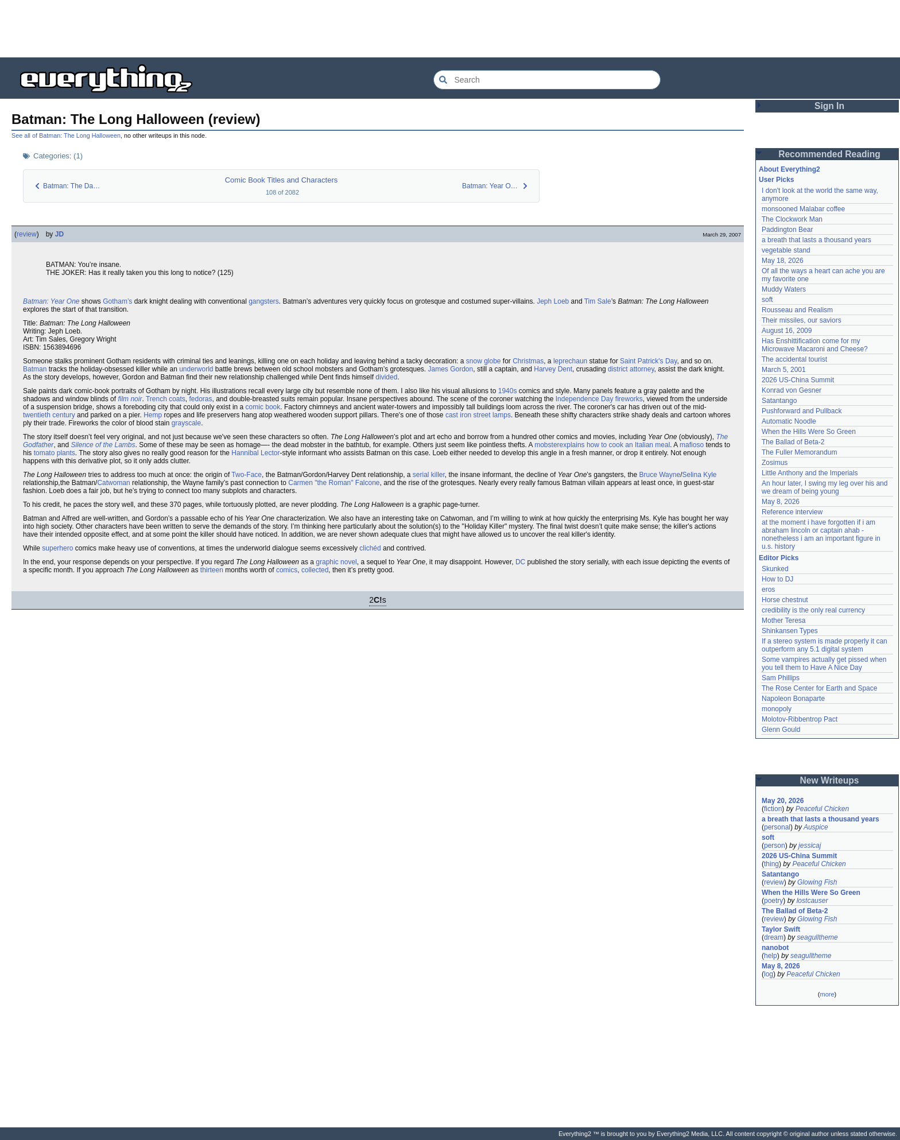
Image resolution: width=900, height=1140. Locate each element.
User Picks (776, 180)
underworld (196, 369)
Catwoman (113, 483)
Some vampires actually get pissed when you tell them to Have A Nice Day (824, 664)
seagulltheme (817, 937)
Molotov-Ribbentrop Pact (799, 719)
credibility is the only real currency (813, 610)
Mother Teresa (783, 620)
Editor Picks (778, 558)
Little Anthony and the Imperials (810, 473)
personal (777, 827)
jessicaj (809, 846)
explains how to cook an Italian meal (615, 445)
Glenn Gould (781, 730)
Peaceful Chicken (822, 809)
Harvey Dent (553, 369)
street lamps (492, 415)
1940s (507, 391)
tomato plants (54, 453)
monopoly (777, 709)
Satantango (779, 401)
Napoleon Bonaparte (793, 699)
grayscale (186, 423)
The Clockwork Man (792, 219)
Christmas (528, 361)
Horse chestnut (785, 600)
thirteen (211, 570)
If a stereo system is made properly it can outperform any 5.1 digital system (824, 645)
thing (771, 864)
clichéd (370, 548)
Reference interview (792, 512)
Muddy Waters (784, 289)
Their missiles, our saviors (801, 320)
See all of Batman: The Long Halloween (66, 135)
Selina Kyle (699, 475)
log (768, 974)
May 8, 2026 (781, 502)
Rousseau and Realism (797, 310)
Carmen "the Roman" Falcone (333, 483)
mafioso (692, 445)
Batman (34, 369)
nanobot (775, 948)
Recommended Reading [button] (829, 154)
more (827, 994)
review (27, 234)
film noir (130, 399)
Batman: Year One (51, 301)
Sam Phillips (781, 678)
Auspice (816, 827)
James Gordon (451, 369)
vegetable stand (786, 250)
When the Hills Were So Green (809, 432)
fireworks (629, 399)
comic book (263, 407)
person (774, 846)
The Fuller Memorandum (799, 452)
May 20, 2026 (783, 801)
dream (773, 937)
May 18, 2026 (783, 261)
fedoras (200, 399)
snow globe (483, 361)
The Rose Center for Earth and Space (819, 688)
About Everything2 (789, 169)
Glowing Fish (817, 882)
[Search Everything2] (547, 80)
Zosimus (775, 463)
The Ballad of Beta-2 (793, 442)
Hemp (152, 415)
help (770, 956)
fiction (773, 809)
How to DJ (777, 579)
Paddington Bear (787, 230)
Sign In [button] (829, 106)
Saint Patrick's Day (648, 361)
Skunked (775, 569)
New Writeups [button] (829, 780)
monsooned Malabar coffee (803, 209)
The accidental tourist (794, 359)
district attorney (631, 369)
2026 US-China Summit (798, 380)
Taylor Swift (781, 929)
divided (386, 377)
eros (768, 589)
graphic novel (336, 562)
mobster (546, 445)
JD (59, 234)
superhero (57, 548)
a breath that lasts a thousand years (816, 240)
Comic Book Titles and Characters (281, 180)
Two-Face (246, 475)
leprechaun (570, 361)
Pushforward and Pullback (801, 411)
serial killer (429, 475)
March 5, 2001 (784, 370)
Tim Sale (597, 301)
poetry (773, 901)
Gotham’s (117, 301)
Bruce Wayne (660, 475)
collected (314, 570)
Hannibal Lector (255, 453)
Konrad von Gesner (791, 390)
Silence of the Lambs (103, 445)
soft (767, 300)
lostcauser (812, 901)
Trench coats (165, 399)
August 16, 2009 (787, 331)
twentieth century (49, 415)
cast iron (458, 415)
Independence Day (585, 399)
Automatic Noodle (789, 421)
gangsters (264, 301)
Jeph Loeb (553, 301)
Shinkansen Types (790, 631)
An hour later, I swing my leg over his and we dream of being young (824, 487)
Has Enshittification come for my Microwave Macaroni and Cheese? (815, 345)
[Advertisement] (450, 29)
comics (286, 570)
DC (520, 562)
